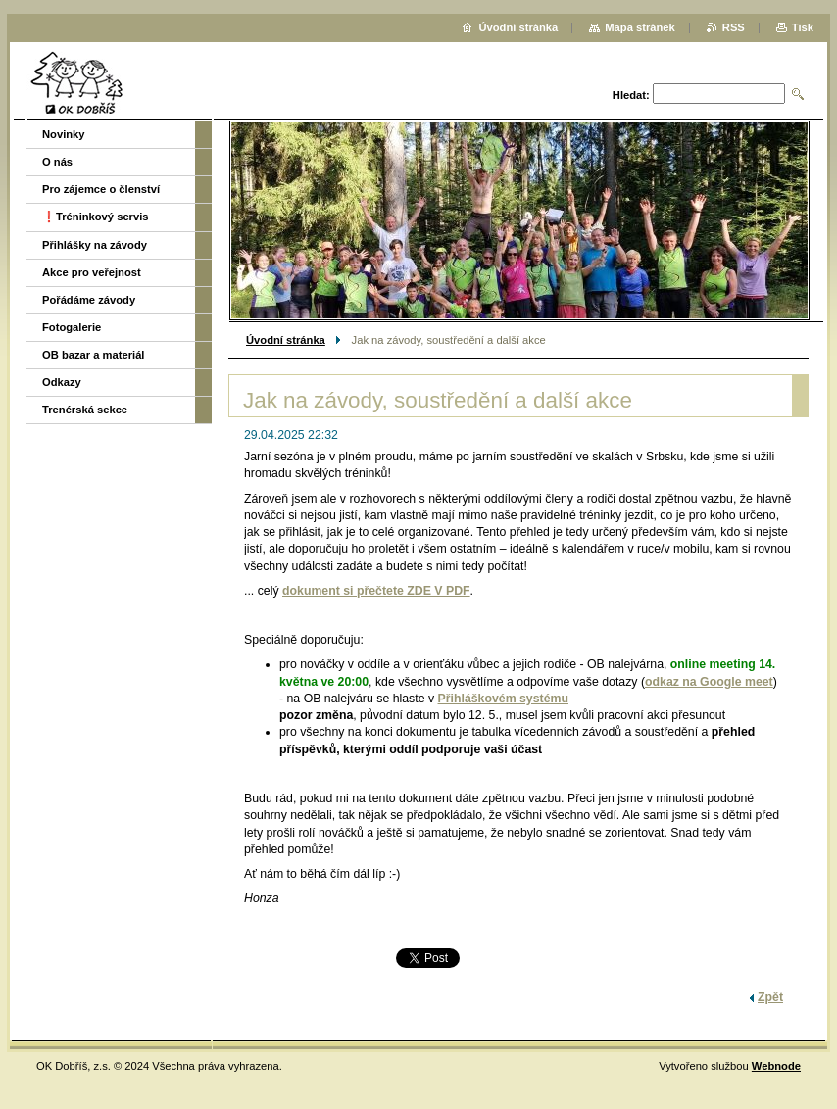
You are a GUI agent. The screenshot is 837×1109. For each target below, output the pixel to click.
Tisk (802, 27)
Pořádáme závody (88, 300)
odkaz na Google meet (709, 682)
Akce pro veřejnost (91, 272)
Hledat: (631, 95)
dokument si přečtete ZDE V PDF (376, 591)
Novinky (63, 134)
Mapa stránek (640, 27)
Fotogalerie (71, 327)
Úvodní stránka (285, 340)
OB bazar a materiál (93, 355)
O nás (57, 162)
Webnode (776, 1066)
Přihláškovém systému (503, 698)
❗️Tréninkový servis (95, 216)
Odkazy (61, 382)
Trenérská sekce (84, 409)
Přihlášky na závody (94, 245)
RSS (733, 27)
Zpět (770, 997)
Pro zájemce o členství (101, 189)
